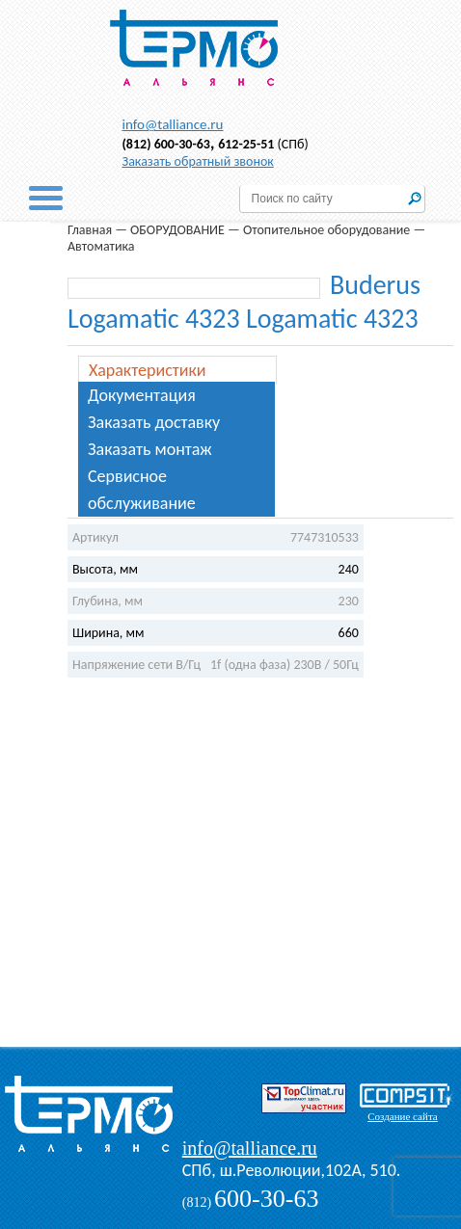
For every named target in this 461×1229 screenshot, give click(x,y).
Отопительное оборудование (326, 230)
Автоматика (101, 246)
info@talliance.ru (173, 124)
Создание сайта (402, 1116)
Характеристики (147, 370)
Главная (90, 230)
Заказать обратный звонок (198, 161)
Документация (142, 395)
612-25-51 (246, 144)
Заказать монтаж (150, 449)
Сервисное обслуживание (142, 490)
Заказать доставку (154, 422)
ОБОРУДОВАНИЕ (177, 230)
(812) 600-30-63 (166, 144)
